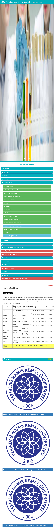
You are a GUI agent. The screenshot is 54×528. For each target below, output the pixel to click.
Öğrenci (5, 240)
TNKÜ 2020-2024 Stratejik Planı (13, 226)
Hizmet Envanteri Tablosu (11, 216)
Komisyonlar (6, 261)
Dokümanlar (7, 213)
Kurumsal (5, 172)
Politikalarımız (6, 175)
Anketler (6, 203)
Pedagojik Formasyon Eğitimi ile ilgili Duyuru (14, 278)
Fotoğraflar (7, 209)
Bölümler (5, 244)
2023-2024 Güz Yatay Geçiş (10, 254)
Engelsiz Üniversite (8, 268)
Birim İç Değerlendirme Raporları (13, 222)
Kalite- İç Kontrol (7, 182)
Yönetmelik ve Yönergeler (11, 229)
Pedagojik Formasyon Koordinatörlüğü (13, 247)
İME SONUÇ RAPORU (10, 236)
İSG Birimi (5, 264)
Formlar (6, 232)
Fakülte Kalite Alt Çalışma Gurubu (13, 196)
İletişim (4, 271)
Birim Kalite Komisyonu (10, 193)
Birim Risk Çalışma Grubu (11, 190)
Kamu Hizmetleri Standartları (12, 219)
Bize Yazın (5, 275)
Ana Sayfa (5, 168)
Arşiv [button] (50, 359)
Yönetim (5, 179)
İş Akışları (7, 206)
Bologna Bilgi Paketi (8, 251)
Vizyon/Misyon (8, 186)
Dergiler (5, 258)
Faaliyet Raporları (9, 199)
